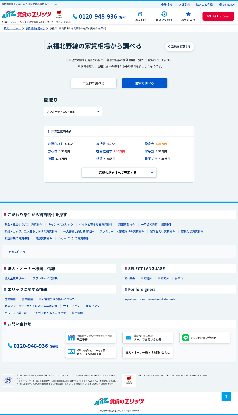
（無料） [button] (218, 16)
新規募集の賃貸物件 (17, 238)
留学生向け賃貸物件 (162, 231)
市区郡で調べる (93, 83)
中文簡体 (146, 278)
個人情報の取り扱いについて (57, 299)
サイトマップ (71, 306)
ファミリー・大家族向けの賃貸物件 (122, 231)
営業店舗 (27, 299)
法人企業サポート (16, 278)
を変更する (181, 46)
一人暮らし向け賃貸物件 (78, 231)
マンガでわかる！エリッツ (49, 313)
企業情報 (166, 5)
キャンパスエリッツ (60, 224)
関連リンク (93, 306)
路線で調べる (144, 83)
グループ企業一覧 (16, 313)
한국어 (179, 278)
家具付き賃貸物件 (192, 231)
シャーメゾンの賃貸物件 (73, 238)
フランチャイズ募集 (45, 278)
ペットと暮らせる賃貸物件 (95, 224)
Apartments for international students (150, 299)
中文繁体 (163, 278)
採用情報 (77, 313)
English (130, 278)
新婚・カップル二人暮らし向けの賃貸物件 (31, 231)
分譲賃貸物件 (44, 238)
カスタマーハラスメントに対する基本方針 (31, 306)
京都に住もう (17, 252)
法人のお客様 (204, 5)
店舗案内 (184, 5)
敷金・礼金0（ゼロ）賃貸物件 (23, 224)
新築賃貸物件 (126, 224)
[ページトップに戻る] (226, 396)
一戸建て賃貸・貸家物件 (156, 224)
